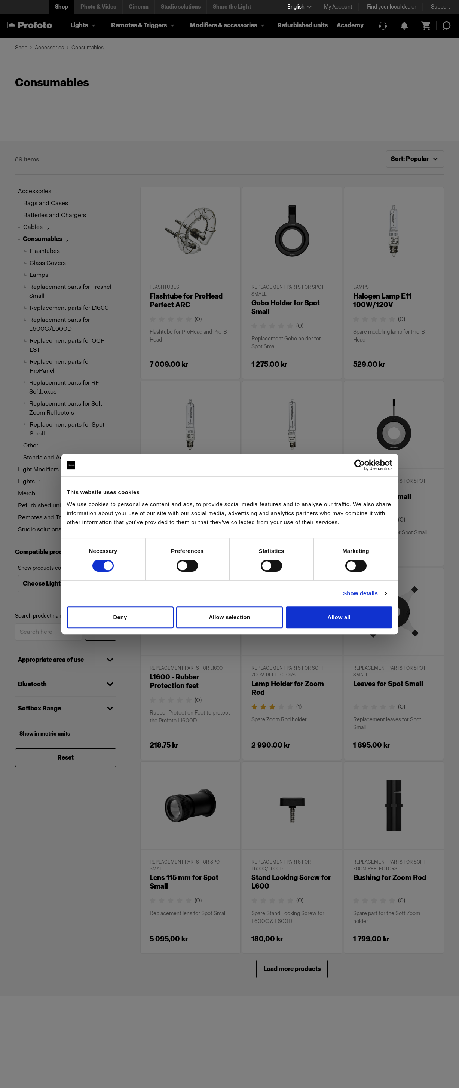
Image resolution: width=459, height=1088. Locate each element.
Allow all (339, 617)
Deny (120, 617)
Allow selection (229, 617)
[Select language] (299, 7)
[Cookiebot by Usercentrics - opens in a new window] (359, 465)
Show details (360, 593)
